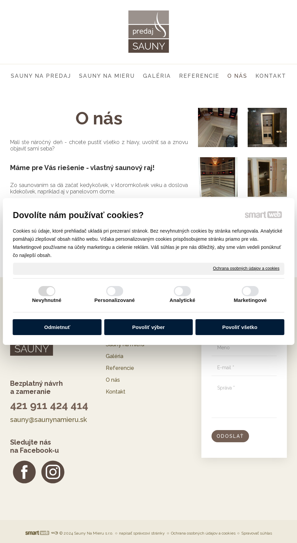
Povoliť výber (148, 327)
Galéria (114, 356)
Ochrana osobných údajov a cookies (246, 268)
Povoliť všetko (239, 327)
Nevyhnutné (46, 300)
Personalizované (114, 300)
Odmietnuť (57, 327)
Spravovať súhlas (256, 533)
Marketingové (250, 300)
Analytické (182, 300)
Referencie (120, 368)
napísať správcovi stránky (142, 533)
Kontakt (115, 391)
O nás (113, 380)
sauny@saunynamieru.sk (48, 420)
